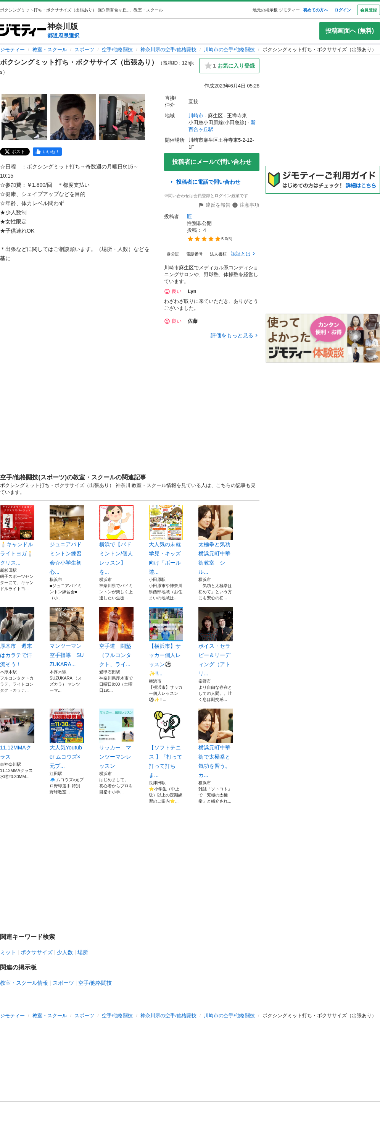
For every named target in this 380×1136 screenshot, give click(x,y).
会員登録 (368, 10)
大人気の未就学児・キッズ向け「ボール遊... (166, 540)
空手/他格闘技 (117, 49)
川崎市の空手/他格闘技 (229, 49)
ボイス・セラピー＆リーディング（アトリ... (215, 641)
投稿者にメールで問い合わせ (211, 162)
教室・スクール (49, 49)
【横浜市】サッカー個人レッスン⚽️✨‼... (166, 641)
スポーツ (84, 49)
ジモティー (12, 49)
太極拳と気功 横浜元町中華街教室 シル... (215, 540)
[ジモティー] (23, 31)
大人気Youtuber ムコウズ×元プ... (67, 739)
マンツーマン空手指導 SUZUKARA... (67, 637)
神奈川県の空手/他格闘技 (168, 49)
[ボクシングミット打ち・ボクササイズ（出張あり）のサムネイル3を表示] (122, 116)
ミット (8, 952)
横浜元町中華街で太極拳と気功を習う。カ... (215, 743)
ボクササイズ (37, 952)
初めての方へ (315, 10)
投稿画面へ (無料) (349, 31)
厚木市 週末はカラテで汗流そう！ (17, 637)
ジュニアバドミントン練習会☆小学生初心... (67, 540)
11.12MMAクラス (17, 734)
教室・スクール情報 (24, 983)
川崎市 (195, 115)
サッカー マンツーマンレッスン (116, 739)
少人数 (65, 952)
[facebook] (47, 151)
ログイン (342, 10)
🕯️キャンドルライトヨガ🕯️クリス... (17, 535)
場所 (82, 952)
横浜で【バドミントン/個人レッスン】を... (116, 540)
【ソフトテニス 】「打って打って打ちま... (166, 743)
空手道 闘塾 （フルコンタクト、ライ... (116, 637)
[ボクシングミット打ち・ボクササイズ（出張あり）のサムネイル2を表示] (73, 116)
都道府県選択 (63, 35)
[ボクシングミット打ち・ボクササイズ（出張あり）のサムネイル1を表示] (24, 116)
